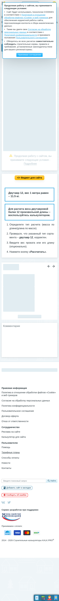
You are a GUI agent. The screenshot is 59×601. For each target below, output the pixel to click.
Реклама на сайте (11, 432)
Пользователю (10, 443)
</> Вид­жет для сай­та (29, 177)
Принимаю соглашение (29, 55)
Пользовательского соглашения (31, 37)
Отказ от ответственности (15, 421)
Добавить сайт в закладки (18, 488)
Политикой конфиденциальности (20, 35)
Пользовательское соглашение (18, 411)
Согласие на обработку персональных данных (26, 400)
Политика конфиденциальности (18, 406)
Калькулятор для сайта (14, 437)
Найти (53, 481)
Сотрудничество (11, 427)
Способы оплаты (10, 458)
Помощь (6, 447)
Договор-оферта (10, 416)
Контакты (6, 468)
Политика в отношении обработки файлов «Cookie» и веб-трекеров (29, 394)
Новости (6, 463)
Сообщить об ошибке (16, 495)
